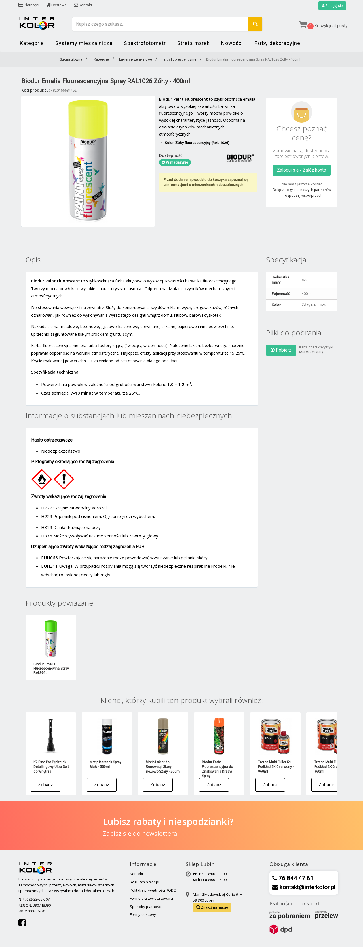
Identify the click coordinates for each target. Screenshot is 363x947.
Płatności (28, 4)
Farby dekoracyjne (277, 43)
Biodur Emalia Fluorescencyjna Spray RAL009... (51, 668)
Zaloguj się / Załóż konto (301, 170)
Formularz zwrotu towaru (151, 898)
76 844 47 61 (295, 878)
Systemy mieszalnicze (84, 43)
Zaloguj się (332, 6)
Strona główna (71, 59)
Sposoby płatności (145, 906)
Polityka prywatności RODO (153, 890)
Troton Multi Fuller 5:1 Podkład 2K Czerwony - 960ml (276, 767)
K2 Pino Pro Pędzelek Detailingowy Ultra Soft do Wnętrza (51, 767)
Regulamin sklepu (145, 881)
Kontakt (83, 4)
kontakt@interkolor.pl (306, 887)
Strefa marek (193, 43)
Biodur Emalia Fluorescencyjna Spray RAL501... (219, 668)
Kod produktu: (35, 90)
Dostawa (56, 4)
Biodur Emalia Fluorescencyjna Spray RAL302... (107, 668)
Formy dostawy (143, 914)
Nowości (232, 43)
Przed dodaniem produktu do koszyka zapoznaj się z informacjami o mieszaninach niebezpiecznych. (206, 182)
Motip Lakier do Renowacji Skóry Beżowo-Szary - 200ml (163, 767)
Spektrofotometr (145, 43)
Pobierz (281, 350)
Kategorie (32, 43)
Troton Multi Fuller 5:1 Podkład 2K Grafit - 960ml (331, 767)
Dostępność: (171, 155)
